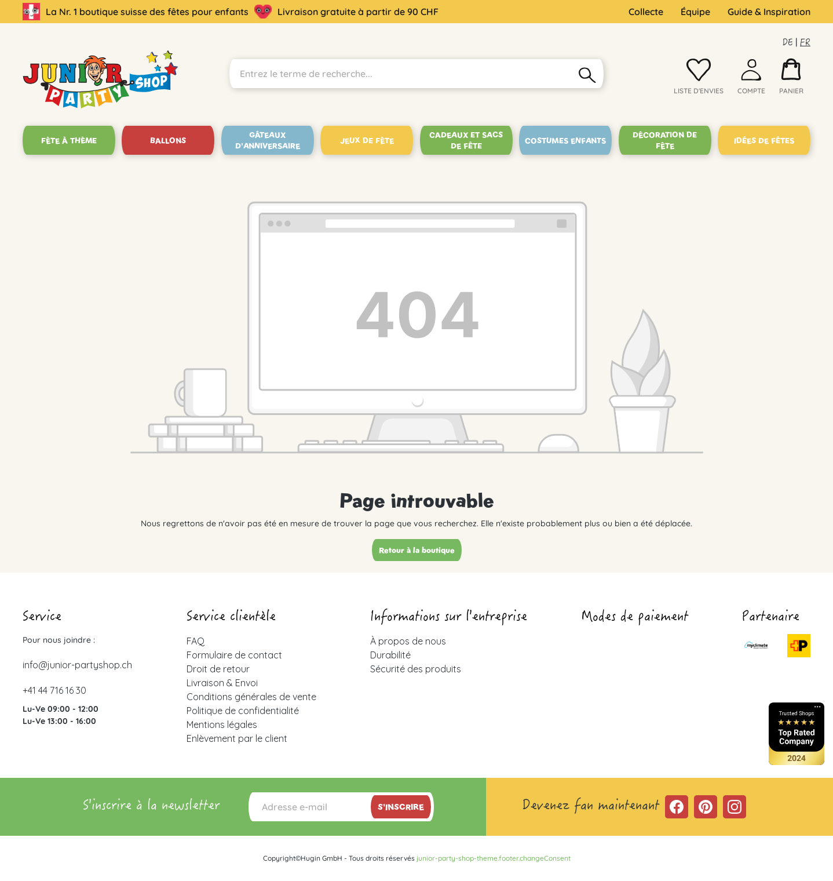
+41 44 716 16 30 (54, 690)
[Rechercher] (588, 73)
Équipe (695, 11)
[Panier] (791, 79)
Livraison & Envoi (222, 683)
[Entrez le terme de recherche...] (400, 73)
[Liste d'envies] (698, 79)
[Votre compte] (751, 79)
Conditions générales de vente (251, 696)
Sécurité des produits (415, 669)
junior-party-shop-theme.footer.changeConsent (494, 858)
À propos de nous (408, 641)
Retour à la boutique (417, 550)
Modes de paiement (635, 617)
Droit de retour (218, 669)
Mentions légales (222, 724)
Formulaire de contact (234, 655)
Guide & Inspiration (769, 11)
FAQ (195, 641)
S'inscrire (401, 807)
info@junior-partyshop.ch (77, 665)
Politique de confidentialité (243, 710)
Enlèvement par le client (237, 738)
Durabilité (390, 655)
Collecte (646, 11)
